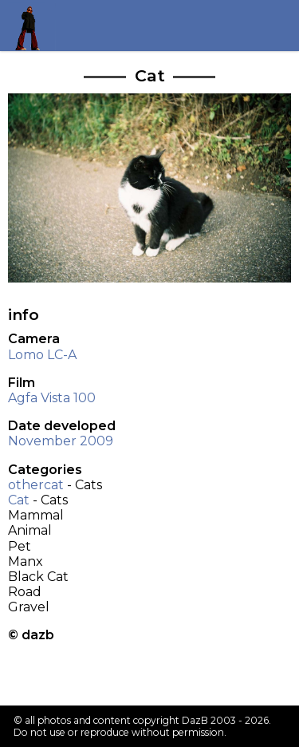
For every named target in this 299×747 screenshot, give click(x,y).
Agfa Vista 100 (52, 397)
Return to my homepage (33, 25)
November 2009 (60, 441)
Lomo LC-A (42, 354)
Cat (19, 500)
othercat (36, 484)
